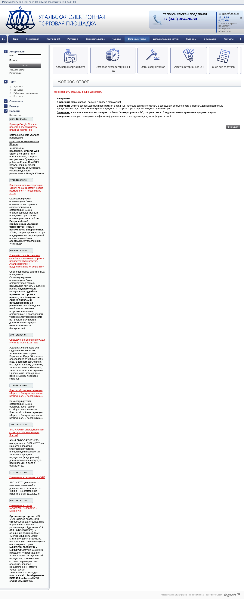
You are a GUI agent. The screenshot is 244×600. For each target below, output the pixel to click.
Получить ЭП (53, 39)
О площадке (210, 39)
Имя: (11, 56)
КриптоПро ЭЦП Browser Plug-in (24, 143)
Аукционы (18, 87)
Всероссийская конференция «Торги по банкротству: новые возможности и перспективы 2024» (26, 189)
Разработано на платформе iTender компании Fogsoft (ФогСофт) (191, 595)
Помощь (14, 106)
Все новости (15, 115)
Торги (16, 39)
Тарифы (116, 39)
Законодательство (95, 39)
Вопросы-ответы (137, 39)
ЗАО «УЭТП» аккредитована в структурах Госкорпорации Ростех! (26, 432)
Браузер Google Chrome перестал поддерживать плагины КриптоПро (23, 127)
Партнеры (191, 39)
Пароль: (13, 60)
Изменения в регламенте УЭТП (27, 477)
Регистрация (32, 39)
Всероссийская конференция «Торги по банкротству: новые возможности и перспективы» (26, 393)
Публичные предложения (26, 93)
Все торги (18, 96)
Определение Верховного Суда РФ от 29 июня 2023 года (27, 341)
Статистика (16, 101)
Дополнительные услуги (166, 39)
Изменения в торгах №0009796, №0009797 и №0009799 (23, 508)
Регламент (72, 39)
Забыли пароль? (17, 70)
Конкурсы (18, 90)
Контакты (228, 39)
